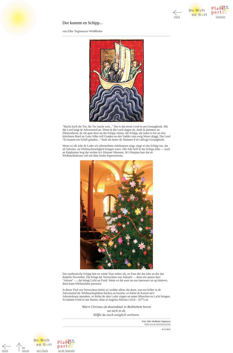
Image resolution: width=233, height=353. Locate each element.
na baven (25, 349)
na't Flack (42, 350)
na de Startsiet (66, 350)
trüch (177, 16)
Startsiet (220, 16)
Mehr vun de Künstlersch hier (158, 324)
